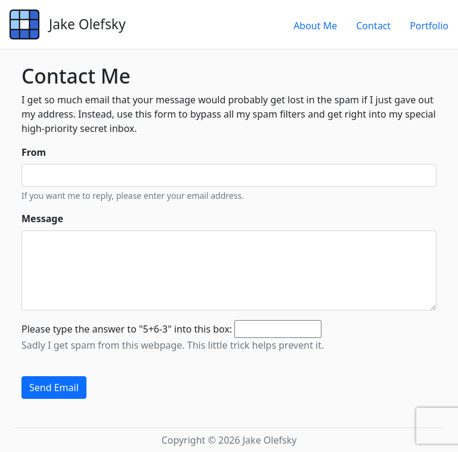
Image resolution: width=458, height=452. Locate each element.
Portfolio (429, 25)
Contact (373, 25)
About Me (315, 25)
